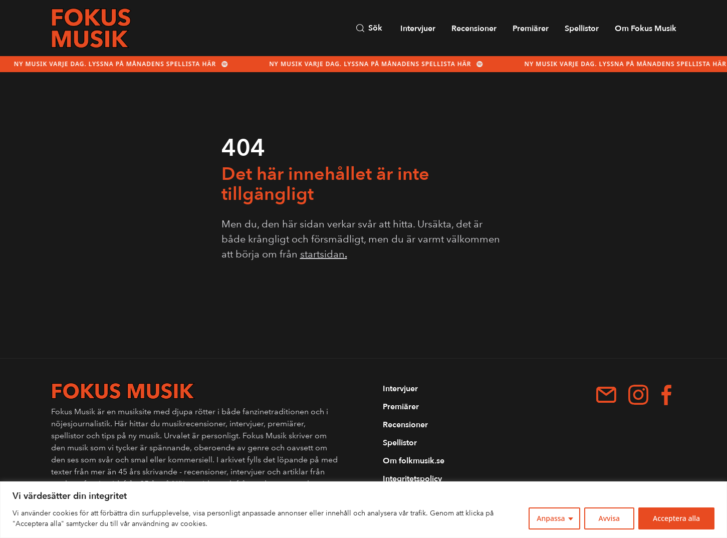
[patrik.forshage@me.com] (606, 395)
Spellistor (582, 28)
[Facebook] (666, 395)
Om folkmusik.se (413, 460)
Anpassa (551, 518)
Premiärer (531, 28)
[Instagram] (638, 395)
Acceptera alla (676, 518)
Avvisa (609, 518)
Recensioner (474, 28)
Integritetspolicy (412, 478)
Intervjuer (417, 28)
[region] (363, 509)
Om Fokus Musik (645, 28)
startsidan (323, 254)
